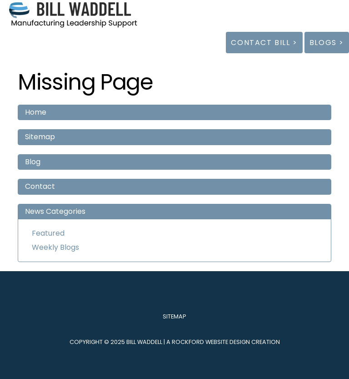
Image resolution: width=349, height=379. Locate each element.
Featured (48, 233)
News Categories (55, 211)
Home (35, 112)
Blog (32, 162)
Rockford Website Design (211, 342)
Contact (40, 186)
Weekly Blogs (55, 247)
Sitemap (40, 136)
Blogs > (326, 42)
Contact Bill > (264, 42)
